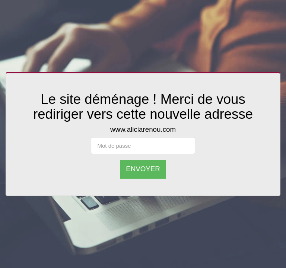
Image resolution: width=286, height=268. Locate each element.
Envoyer (143, 169)
